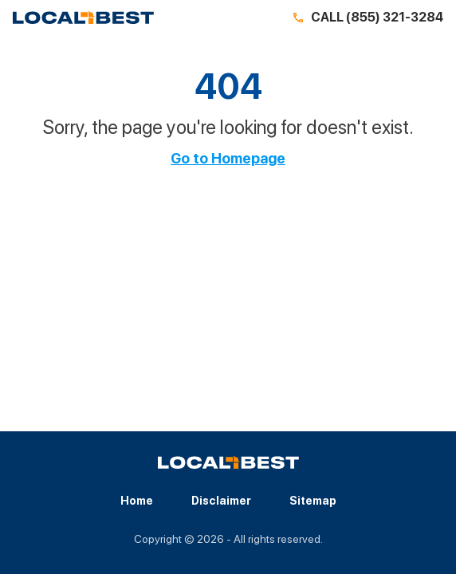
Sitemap (312, 500)
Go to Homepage (228, 158)
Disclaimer (221, 500)
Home (136, 500)
